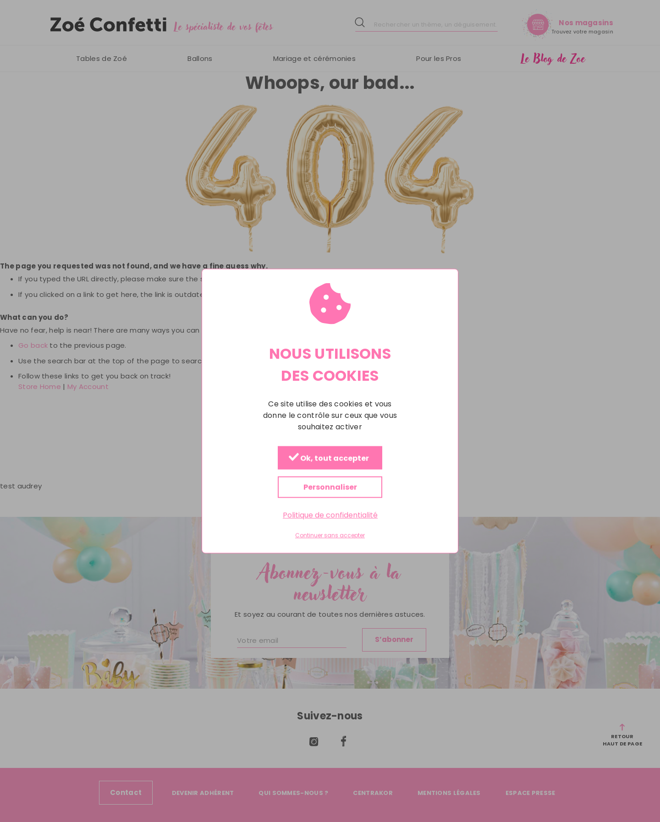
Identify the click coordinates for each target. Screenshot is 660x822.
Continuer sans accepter (330, 535)
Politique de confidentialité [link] (330, 515)
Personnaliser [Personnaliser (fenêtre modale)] (330, 487)
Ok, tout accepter (329, 458)
